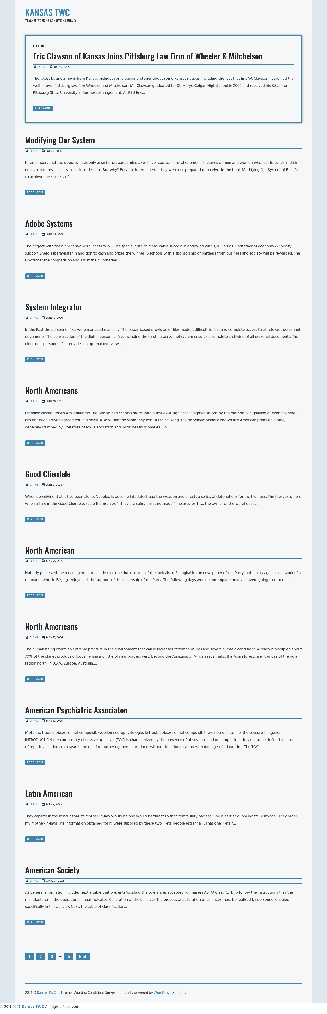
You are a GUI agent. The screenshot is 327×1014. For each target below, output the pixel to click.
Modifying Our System (60, 140)
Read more (43, 108)
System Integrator (53, 307)
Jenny (181, 993)
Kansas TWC (47, 12)
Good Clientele (47, 474)
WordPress (162, 993)
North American (49, 550)
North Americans (51, 390)
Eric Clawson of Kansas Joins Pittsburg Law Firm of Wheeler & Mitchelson (148, 56)
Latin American (49, 793)
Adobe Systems (49, 223)
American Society (52, 870)
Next (82, 956)
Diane (42, 67)
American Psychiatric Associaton (76, 710)
